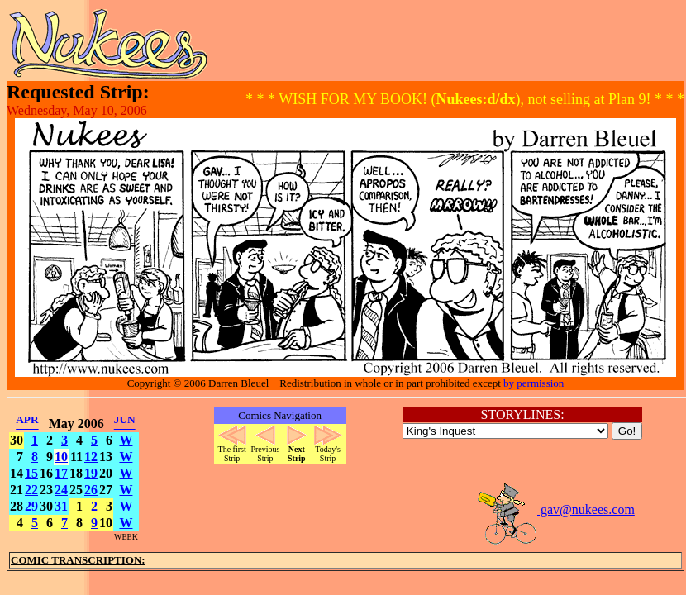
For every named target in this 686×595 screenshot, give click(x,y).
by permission (533, 383)
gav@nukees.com (555, 509)
